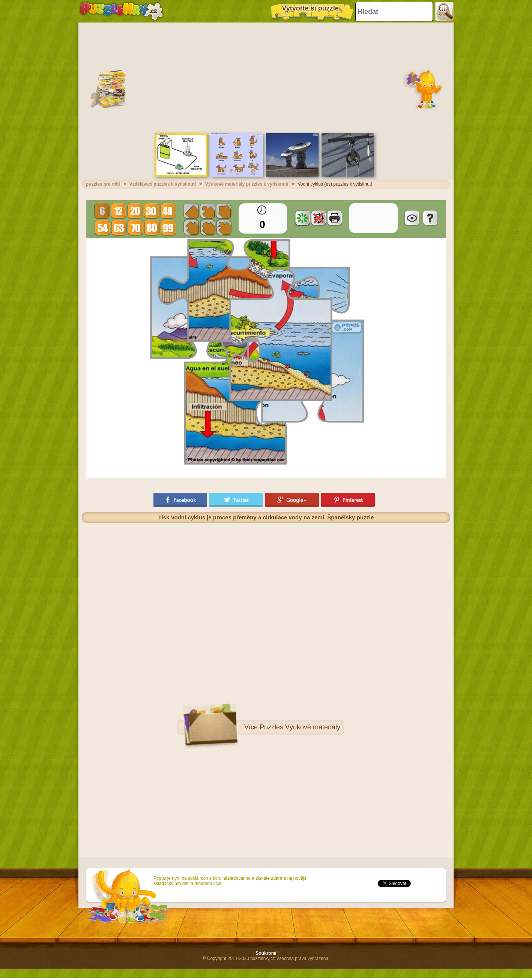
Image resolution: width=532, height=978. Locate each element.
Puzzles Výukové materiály (300, 727)
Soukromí (265, 953)
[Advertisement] (266, 76)
